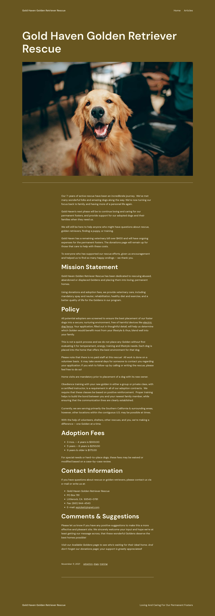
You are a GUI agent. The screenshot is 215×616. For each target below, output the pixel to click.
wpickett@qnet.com (87, 507)
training (104, 563)
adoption (88, 563)
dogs (96, 563)
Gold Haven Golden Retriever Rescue (44, 10)
